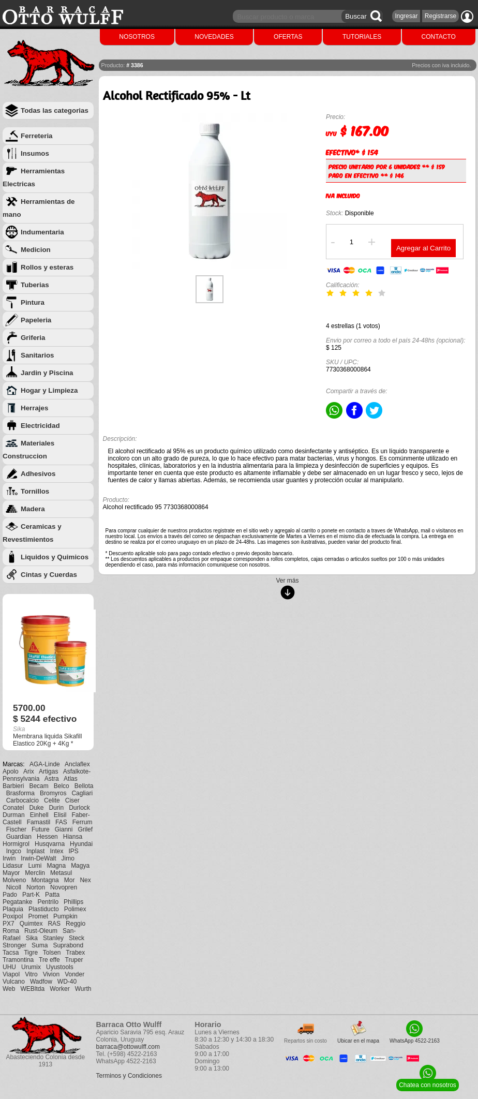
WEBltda (32, 988)
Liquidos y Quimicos (54, 557)
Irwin (9, 858)
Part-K (31, 894)
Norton (35, 887)
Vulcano (14, 981)
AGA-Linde (44, 764)
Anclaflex (77, 764)
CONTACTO (439, 36)
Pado (10, 894)
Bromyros (53, 793)
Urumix (31, 967)
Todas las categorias (54, 110)
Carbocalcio (22, 800)
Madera (33, 509)
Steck (76, 938)
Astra (51, 778)
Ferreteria (37, 136)
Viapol (11, 974)
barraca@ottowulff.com (128, 1046)
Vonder (74, 974)
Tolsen (52, 952)
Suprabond (68, 945)
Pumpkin (65, 916)
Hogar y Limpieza (49, 390)
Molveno (14, 880)
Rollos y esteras (47, 267)
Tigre (31, 952)
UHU (9, 967)
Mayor (11, 873)
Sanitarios (37, 355)
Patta (52, 894)
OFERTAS (288, 36)
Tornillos (35, 491)
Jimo (68, 858)
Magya (80, 865)
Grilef (85, 829)
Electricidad (40, 425)
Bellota (84, 786)
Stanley (53, 938)
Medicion (36, 250)
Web (9, 988)
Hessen (47, 836)
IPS (73, 851)
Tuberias (35, 285)
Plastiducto (43, 909)
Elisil (60, 815)
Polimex (75, 909)
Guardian (19, 836)
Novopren (63, 887)
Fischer (16, 829)
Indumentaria (42, 232)
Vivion (51, 974)
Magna (56, 865)
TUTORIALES (361, 36)
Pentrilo (47, 901)
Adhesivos (38, 474)
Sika (32, 938)
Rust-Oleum (40, 930)
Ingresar (406, 16)
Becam (38, 786)
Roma (11, 930)
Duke (36, 807)
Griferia (33, 337)
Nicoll (13, 887)
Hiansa (72, 836)
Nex (85, 880)
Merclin (35, 873)
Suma (40, 945)
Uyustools (59, 967)
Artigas (48, 771)
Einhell (39, 815)
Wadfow (41, 981)
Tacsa (11, 952)
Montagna (44, 880)
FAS (61, 822)
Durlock (79, 807)
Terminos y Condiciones (129, 1075)
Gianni (64, 829)
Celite (52, 800)
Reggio (75, 923)
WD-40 (67, 981)
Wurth (83, 988)
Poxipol (13, 916)
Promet (38, 916)
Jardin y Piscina (47, 373)
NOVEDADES (214, 36)
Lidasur (13, 865)
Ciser (72, 800)
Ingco (13, 851)
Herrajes (34, 408)
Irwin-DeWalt (38, 858)
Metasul (61, 873)
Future (41, 829)
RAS (54, 923)
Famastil (38, 822)
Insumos (35, 153)
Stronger (14, 945)
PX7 (8, 923)
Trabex (75, 952)
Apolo (11, 771)
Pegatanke (17, 901)
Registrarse (440, 16)
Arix (28, 771)
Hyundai (81, 844)
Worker (59, 988)
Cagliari (82, 793)
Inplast (35, 851)
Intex (56, 851)
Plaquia (13, 909)
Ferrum (82, 822)
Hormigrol (16, 844)
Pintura (32, 302)
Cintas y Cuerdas (49, 574)
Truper (74, 959)
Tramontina (18, 959)
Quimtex (31, 923)
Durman (14, 815)
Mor (69, 880)
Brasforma (20, 793)
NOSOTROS (137, 36)
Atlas (71, 778)
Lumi (34, 865)
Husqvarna (50, 844)
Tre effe (49, 959)
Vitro (31, 974)
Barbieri (13, 786)
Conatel (13, 807)
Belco (61, 786)
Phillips (73, 901)
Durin (56, 807)
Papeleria (36, 320)
